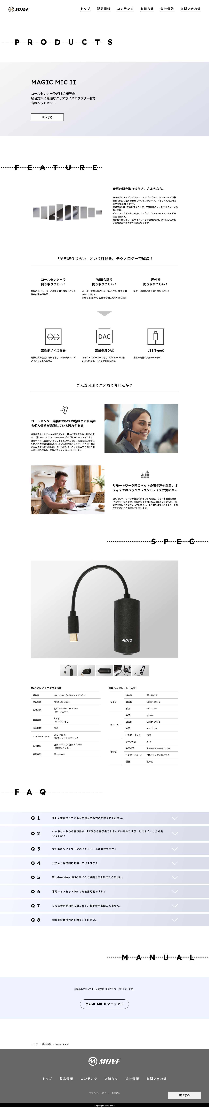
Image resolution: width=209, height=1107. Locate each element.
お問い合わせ (191, 9)
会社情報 (168, 9)
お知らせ (149, 9)
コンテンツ (129, 9)
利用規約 (115, 1091)
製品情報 (107, 9)
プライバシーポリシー (99, 1091)
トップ (90, 9)
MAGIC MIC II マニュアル (104, 1003)
